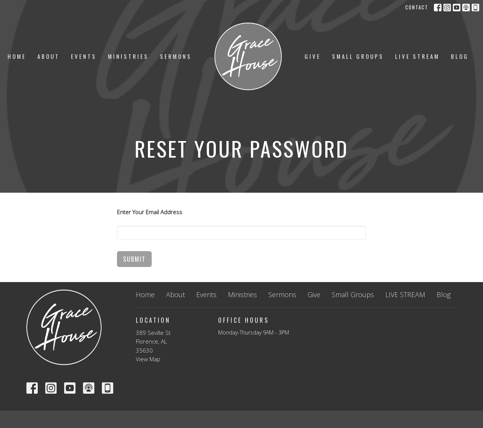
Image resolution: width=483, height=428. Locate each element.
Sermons (176, 56)
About (48, 56)
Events (84, 56)
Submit (134, 259)
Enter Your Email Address (149, 212)
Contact (416, 7)
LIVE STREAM (417, 56)
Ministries (128, 56)
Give (313, 56)
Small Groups (358, 56)
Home (17, 56)
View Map (148, 359)
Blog (460, 56)
